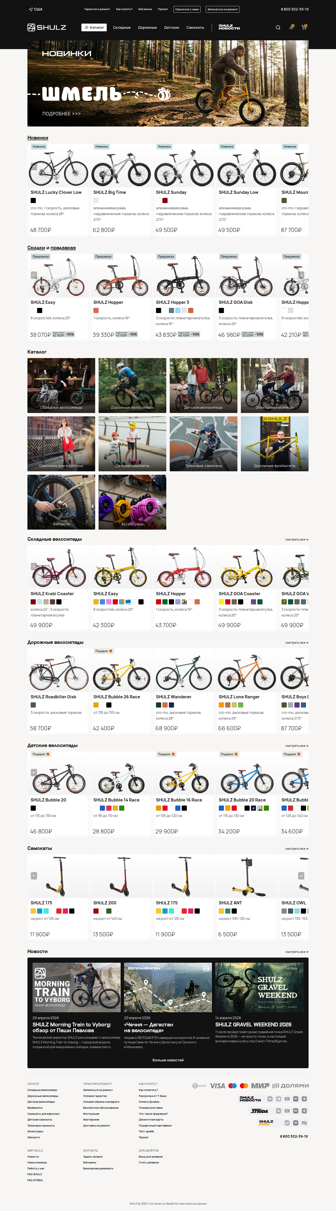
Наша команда (37, 1162)
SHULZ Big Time (109, 192)
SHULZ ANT (230, 903)
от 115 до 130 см (43, 815)
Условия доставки (151, 1108)
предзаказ (63, 247)
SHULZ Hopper (108, 302)
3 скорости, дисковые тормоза (56, 712)
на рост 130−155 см (297, 918)
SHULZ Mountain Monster (308, 192)
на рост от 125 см (45, 918)
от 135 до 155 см (106, 712)
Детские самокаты (132, 465)
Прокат (163, 9)
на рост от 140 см (107, 918)
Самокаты (195, 27)
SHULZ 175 (41, 903)
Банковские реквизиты (98, 1168)
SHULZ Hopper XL (299, 302)
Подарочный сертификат (155, 1125)
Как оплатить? (148, 1090)
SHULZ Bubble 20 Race (242, 800)
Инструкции (91, 1114)
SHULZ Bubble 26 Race (116, 697)
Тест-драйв (146, 1131)
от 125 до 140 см (295, 815)
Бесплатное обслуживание (100, 1108)
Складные (122, 27)
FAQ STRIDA (35, 1180)
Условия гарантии (95, 1096)
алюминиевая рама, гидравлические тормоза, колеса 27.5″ (121, 214)
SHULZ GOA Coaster (239, 593)
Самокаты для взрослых (61, 465)
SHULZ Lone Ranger (239, 697)
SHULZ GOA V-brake (302, 593)
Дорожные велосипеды (132, 407)
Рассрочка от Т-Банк (152, 1096)
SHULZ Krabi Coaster (52, 593)
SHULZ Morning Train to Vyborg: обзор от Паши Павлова (72, 1027)
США (35, 9)
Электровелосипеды (275, 407)
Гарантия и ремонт (97, 9)
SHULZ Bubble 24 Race (305, 800)
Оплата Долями (149, 1102)
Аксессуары (133, 524)
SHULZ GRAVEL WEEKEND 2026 (253, 1024)
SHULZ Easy (43, 302)
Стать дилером (149, 1162)
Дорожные (147, 27)
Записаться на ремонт (222, 9)
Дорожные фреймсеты (274, 465)
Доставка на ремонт (96, 1125)
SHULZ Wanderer (173, 697)
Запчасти (61, 524)
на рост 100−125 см (234, 918)
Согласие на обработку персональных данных (178, 1203)
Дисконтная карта (151, 1119)
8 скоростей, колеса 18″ (301, 318)
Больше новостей (168, 1060)
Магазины (145, 9)
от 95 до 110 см (105, 815)
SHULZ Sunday (171, 192)
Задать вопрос (93, 1156)
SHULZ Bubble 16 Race (179, 800)
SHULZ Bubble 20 (48, 800)
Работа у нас (35, 1168)
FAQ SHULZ (34, 1174)
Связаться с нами (187, 9)
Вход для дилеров (151, 1156)
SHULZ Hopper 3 (172, 302)
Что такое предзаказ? (153, 1114)
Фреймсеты (35, 1108)
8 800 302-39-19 (295, 9)
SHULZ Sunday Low (238, 192)
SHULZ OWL (294, 903)
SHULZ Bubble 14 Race (116, 800)
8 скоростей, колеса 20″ (51, 318)
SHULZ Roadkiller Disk (53, 697)
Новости (33, 1156)
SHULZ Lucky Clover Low (56, 192)
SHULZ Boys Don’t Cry (304, 697)
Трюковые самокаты (203, 465)
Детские (171, 27)
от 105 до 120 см (169, 815)
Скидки (36, 247)
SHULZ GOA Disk (236, 302)
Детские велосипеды (203, 407)
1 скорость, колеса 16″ (111, 318)
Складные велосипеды (61, 407)
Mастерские (91, 1119)
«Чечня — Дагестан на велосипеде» (148, 1027)
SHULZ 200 (104, 903)
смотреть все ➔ (297, 539)
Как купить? (124, 9)
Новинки (37, 137)
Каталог (97, 27)
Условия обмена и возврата (101, 1102)
